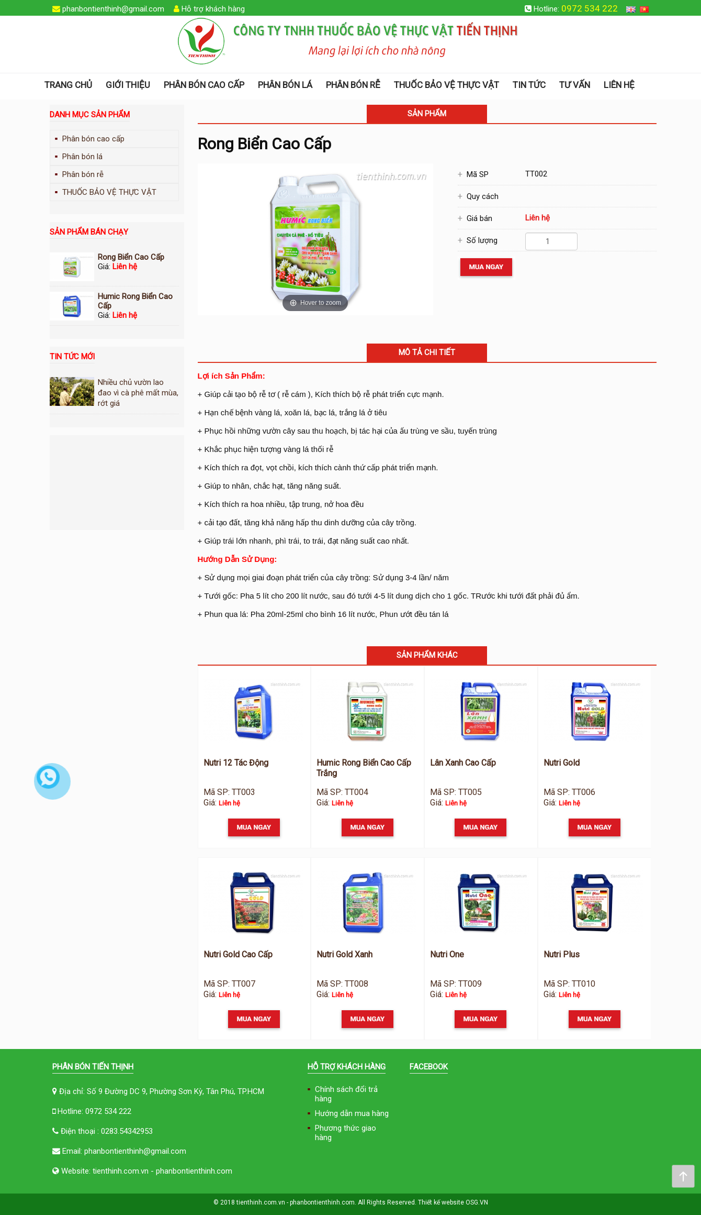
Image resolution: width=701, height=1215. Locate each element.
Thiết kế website (441, 1202)
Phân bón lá (285, 85)
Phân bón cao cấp (204, 85)
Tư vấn (574, 85)
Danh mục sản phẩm (90, 114)
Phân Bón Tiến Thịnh (92, 1067)
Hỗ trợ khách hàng (213, 9)
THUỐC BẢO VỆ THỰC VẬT (446, 85)
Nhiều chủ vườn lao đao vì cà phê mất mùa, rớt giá (138, 393)
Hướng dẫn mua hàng (352, 1113)
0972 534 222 (589, 8)
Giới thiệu (128, 85)
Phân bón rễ (353, 85)
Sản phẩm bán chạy (89, 232)
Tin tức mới (72, 356)
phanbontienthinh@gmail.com (113, 9)
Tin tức (529, 85)
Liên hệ (619, 85)
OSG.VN (477, 1202)
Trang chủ (68, 85)
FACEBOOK (429, 1067)
